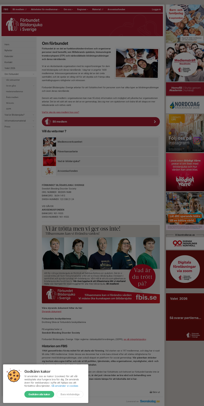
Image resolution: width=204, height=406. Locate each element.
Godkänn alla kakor (39, 394)
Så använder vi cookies (64, 385)
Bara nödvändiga (70, 394)
